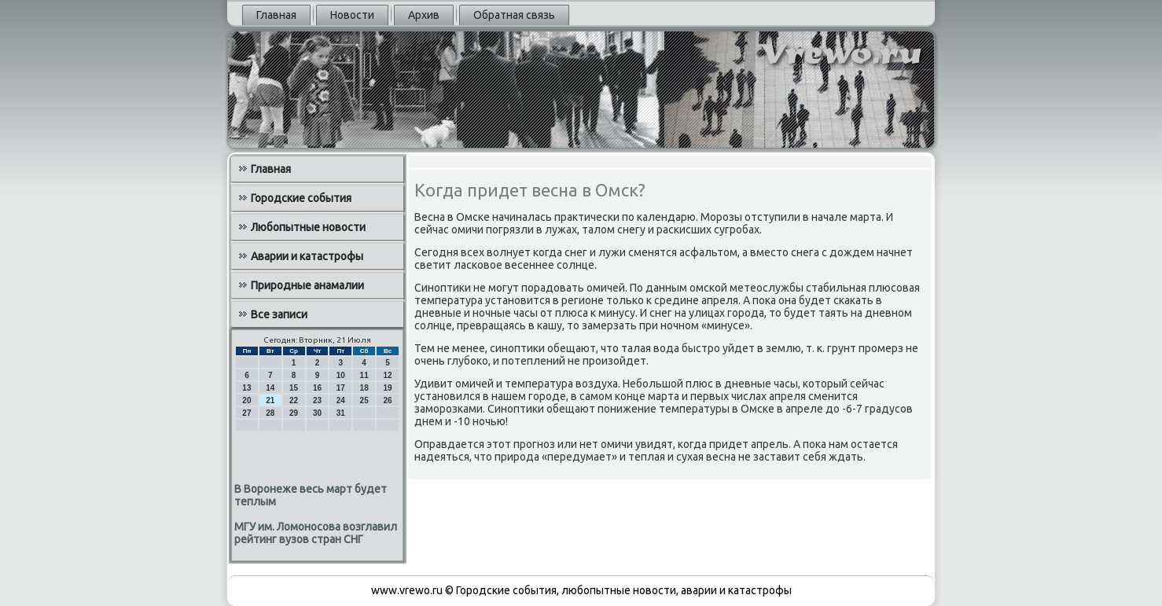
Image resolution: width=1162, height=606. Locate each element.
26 (387, 400)
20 (246, 400)
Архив (423, 15)
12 (387, 375)
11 (364, 375)
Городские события (301, 198)
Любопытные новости (308, 227)
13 (246, 388)
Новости (352, 15)
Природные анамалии (307, 285)
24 (340, 400)
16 (317, 388)
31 (340, 413)
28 (270, 413)
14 (270, 388)
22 (293, 400)
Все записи (279, 314)
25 (364, 400)
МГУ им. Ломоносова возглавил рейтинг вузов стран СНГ (315, 532)
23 (317, 400)
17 (340, 388)
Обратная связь (514, 15)
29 (293, 413)
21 (270, 400)
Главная (276, 15)
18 (364, 388)
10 (340, 375)
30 (317, 413)
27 (246, 413)
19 (387, 388)
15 (293, 388)
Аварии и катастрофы (307, 256)
